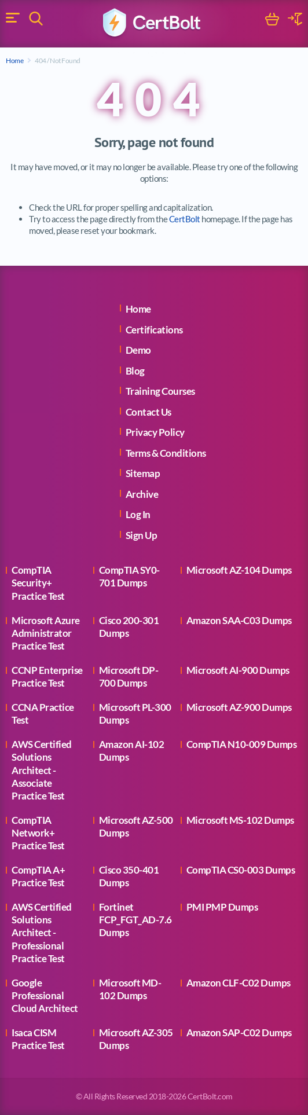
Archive (142, 494)
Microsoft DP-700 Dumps (129, 676)
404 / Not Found (57, 60)
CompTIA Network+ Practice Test (38, 833)
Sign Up (141, 535)
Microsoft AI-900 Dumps (237, 670)
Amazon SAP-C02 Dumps (239, 1032)
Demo (138, 350)
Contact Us (148, 412)
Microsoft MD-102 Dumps (130, 989)
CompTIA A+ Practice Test (38, 876)
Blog (135, 371)
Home (14, 60)
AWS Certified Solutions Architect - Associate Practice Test (42, 769)
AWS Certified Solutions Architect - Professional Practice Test (42, 932)
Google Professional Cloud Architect (45, 995)
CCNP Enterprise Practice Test (47, 676)
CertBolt (184, 219)
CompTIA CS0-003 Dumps (240, 870)
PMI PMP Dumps (222, 907)
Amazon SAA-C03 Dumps (239, 620)
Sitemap (143, 473)
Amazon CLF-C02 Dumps (238, 983)
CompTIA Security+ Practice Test (38, 582)
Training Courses (160, 391)
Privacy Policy (155, 432)
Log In (138, 514)
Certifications (154, 330)
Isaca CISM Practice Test (38, 1038)
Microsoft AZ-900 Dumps (239, 707)
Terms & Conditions (166, 453)
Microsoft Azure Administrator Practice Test (46, 633)
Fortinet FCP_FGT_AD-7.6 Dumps (135, 919)
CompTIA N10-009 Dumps (241, 744)
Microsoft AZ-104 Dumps (239, 570)
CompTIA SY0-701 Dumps (129, 576)
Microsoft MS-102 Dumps (240, 820)
